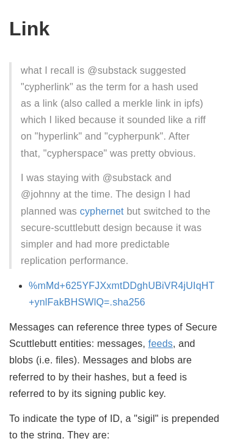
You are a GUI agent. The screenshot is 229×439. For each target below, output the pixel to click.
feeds (160, 343)
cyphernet (102, 211)
